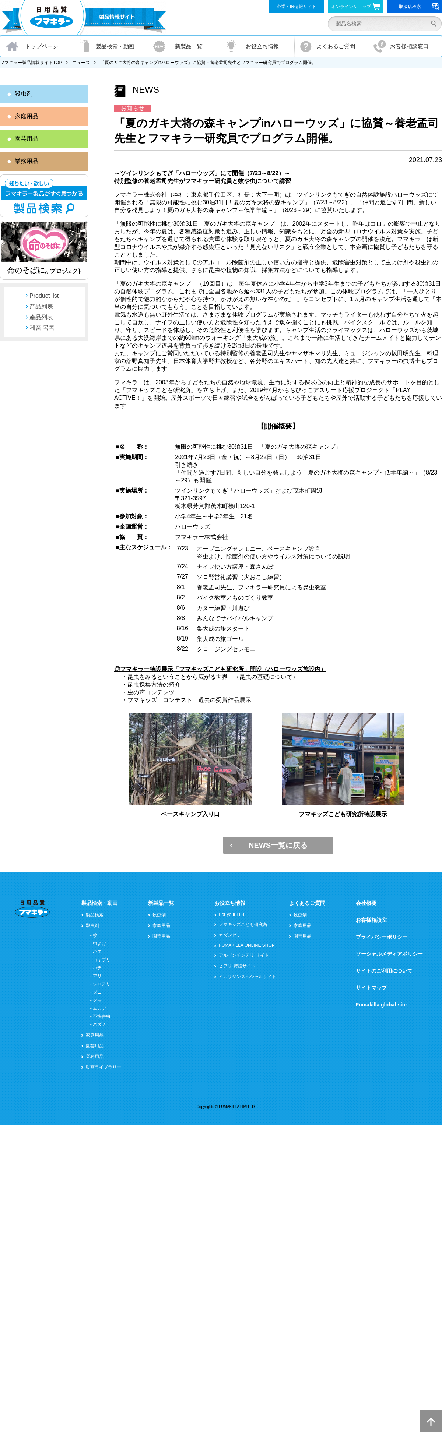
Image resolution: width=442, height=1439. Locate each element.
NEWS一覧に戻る (278, 845)
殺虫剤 (23, 94)
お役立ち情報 (262, 46)
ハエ (97, 951)
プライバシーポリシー (381, 937)
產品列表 (41, 317)
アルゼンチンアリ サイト (244, 955)
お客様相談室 (371, 920)
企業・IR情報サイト (296, 6)
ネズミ (99, 1024)
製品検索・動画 (115, 46)
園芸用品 (26, 138)
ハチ (97, 967)
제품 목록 (42, 327)
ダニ (97, 992)
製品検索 (95, 914)
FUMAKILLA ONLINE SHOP (246, 945)
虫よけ (99, 943)
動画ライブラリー (103, 1067)
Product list (44, 296)
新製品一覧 (189, 46)
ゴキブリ (101, 959)
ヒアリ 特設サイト (237, 966)
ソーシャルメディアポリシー (389, 954)
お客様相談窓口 (409, 46)
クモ (97, 1000)
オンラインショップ (356, 6)
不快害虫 (101, 1016)
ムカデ (99, 1008)
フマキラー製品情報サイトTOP (31, 62)
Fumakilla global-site (381, 1005)
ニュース (81, 62)
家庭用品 (26, 116)
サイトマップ (371, 988)
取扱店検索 (419, 6)
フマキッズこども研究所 (243, 924)
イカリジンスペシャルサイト (247, 976)
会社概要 (366, 903)
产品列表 (41, 306)
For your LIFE (232, 914)
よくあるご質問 (335, 46)
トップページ (41, 46)
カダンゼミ (230, 935)
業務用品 (26, 161)
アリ (97, 975)
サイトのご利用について (384, 971)
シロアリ (101, 984)
